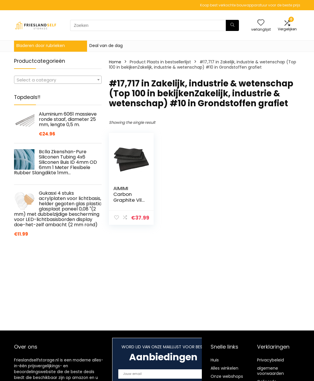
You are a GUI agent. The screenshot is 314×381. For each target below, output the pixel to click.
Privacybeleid (270, 360)
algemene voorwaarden (270, 370)
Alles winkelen (224, 368)
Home (115, 62)
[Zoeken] (232, 25)
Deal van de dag (106, 45)
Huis (215, 360)
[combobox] (58, 80)
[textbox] (57, 80)
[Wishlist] (260, 23)
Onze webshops (227, 376)
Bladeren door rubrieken (40, 45)
